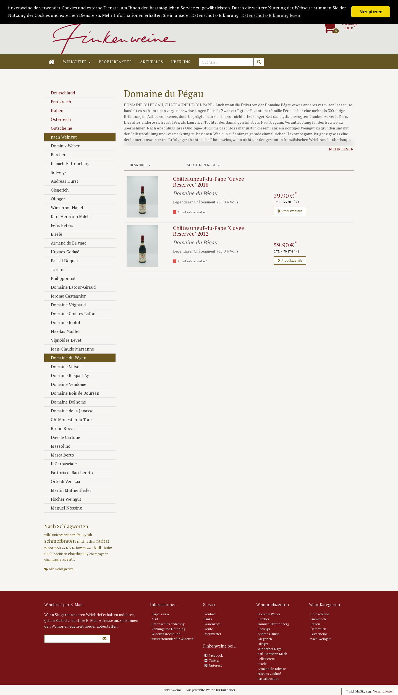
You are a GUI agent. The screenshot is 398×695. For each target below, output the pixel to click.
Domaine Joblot (63, 322)
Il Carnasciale (61, 463)
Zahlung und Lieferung (168, 629)
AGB (154, 619)
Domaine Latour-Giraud (71, 287)
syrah (87, 534)
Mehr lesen (341, 149)
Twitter (214, 660)
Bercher (56, 154)
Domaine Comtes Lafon (70, 313)
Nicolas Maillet (63, 331)
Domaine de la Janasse (69, 410)
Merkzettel (213, 634)
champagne (53, 559)
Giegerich (57, 190)
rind (81, 541)
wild (48, 534)
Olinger (55, 198)
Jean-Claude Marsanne (70, 349)
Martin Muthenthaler (68, 490)
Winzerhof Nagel (64, 207)
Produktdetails (289, 211)
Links (208, 619)
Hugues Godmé (62, 251)
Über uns (180, 61)
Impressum (160, 614)
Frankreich (58, 101)
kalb (99, 548)
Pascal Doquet (62, 260)
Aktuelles (151, 61)
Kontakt (210, 614)
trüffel (77, 535)
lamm (81, 547)
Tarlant (55, 269)
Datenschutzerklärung (167, 624)
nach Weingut (61, 137)
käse (90, 548)
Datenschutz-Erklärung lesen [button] (270, 15)
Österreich (58, 119)
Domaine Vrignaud (66, 304)
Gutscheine (59, 128)
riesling (90, 541)
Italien (54, 110)
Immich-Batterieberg (68, 163)
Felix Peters (59, 225)
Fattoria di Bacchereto (69, 472)
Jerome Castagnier (66, 296)
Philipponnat (61, 278)
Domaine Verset (63, 366)
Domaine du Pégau (66, 357)
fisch (48, 553)
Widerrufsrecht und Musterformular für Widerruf (172, 636)
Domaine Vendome (66, 384)
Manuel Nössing (64, 508)
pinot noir (53, 547)
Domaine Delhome (66, 402)
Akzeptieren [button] (370, 11)
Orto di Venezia (63, 481)
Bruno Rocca (60, 428)
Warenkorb (212, 624)
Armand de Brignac (66, 243)
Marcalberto (60, 455)
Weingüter (77, 61)
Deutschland (60, 93)
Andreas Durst (62, 181)
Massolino (58, 446)
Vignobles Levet (64, 340)
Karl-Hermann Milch (68, 216)
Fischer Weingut (63, 499)
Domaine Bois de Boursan (72, 393)
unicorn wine (62, 535)
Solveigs (56, 172)
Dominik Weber (63, 145)
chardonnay (78, 553)
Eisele (54, 234)
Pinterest (215, 665)
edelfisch (60, 554)
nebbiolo (69, 548)
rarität (102, 541)
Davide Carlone (63, 437)
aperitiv (68, 559)
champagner (98, 554)
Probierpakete (115, 61)
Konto (209, 629)
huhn (108, 547)
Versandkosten (383, 691)
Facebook (216, 655)
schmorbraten (60, 540)
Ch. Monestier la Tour (69, 419)
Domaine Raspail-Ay (67, 375)
